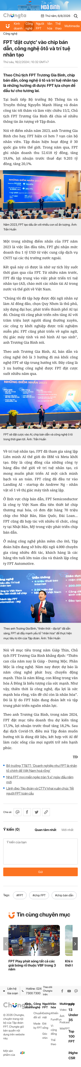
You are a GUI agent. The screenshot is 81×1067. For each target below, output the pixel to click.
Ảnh (62, 1016)
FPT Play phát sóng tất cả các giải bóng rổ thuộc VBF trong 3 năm (32, 965)
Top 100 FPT (71, 1036)
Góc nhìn (45, 1035)
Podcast (64, 1022)
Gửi (40, 872)
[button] (75, 943)
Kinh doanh (18, 26)
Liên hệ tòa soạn (10, 991)
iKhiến (54, 1013)
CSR (71, 1058)
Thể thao (58, 26)
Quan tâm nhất (45, 830)
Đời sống (45, 1025)
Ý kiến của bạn (40, 852)
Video (63, 1009)
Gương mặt (46, 1015)
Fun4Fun (55, 1019)
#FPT (19, 895)
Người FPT (40, 26)
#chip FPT (39, 895)
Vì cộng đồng (54, 1030)
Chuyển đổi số (37, 1015)
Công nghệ (29, 26)
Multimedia (64, 1003)
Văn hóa (49, 26)
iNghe (73, 1053)
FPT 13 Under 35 (73, 1012)
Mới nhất (67, 830)
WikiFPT (64, 1028)
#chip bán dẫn (64, 895)
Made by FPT (37, 1025)
